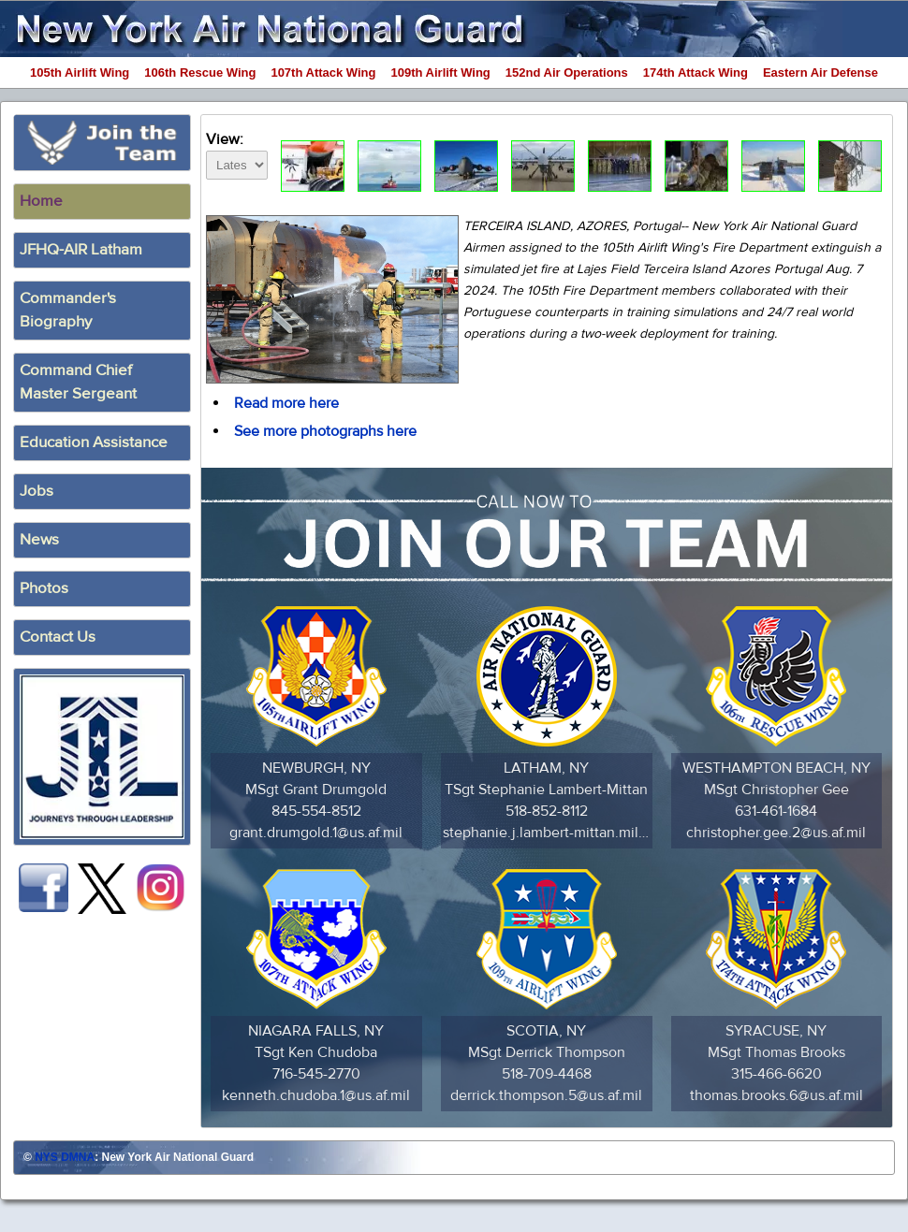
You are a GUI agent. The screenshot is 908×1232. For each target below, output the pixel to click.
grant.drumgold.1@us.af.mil (316, 832)
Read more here (286, 403)
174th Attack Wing (695, 72)
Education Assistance (94, 442)
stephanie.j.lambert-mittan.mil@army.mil (547, 832)
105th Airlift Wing (79, 72)
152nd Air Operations (566, 72)
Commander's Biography (68, 310)
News (39, 539)
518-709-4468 (547, 1074)
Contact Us (57, 637)
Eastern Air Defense (820, 72)
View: (237, 153)
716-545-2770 (316, 1074)
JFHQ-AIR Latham (81, 249)
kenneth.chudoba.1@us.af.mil (316, 1095)
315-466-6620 (776, 1074)
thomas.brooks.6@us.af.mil (776, 1095)
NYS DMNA (65, 1157)
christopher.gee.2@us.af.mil (776, 832)
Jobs (36, 491)
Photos (44, 588)
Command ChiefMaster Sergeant (78, 382)
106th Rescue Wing (200, 72)
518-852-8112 (546, 811)
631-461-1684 (776, 811)
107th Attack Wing (323, 72)
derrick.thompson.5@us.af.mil (546, 1095)
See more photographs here (325, 431)
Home (41, 201)
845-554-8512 (316, 811)
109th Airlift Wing (441, 72)
